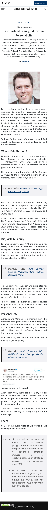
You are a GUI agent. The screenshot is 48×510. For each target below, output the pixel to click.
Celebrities (28, 22)
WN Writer (25, 61)
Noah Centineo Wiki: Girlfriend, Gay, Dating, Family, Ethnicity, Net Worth (25, 354)
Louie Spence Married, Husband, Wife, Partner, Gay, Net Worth (25, 272)
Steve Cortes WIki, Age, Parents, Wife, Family (25, 190)
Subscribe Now (40, 3)
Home (18, 22)
